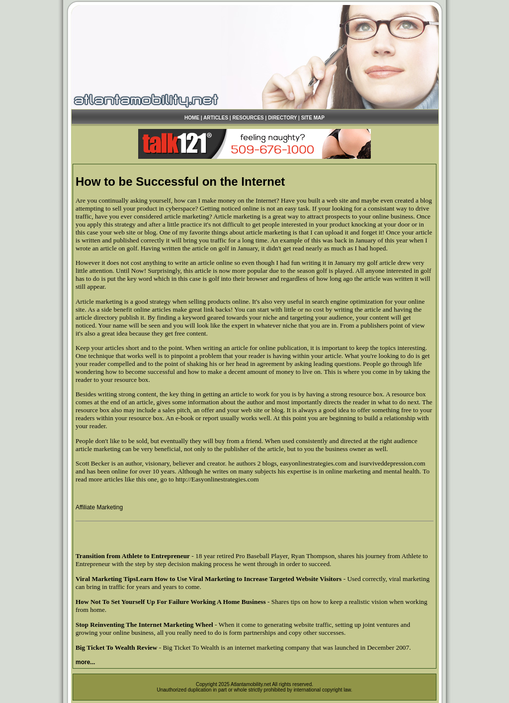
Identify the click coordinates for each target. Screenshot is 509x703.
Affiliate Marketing (99, 507)
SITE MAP (313, 117)
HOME (191, 117)
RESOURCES (247, 117)
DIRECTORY (282, 117)
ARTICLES (215, 117)
